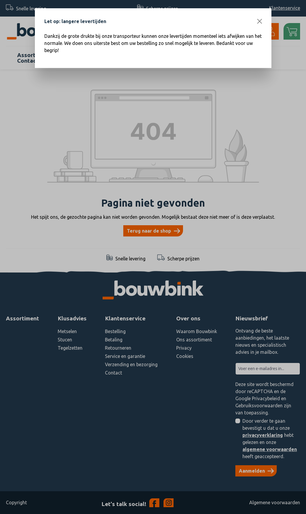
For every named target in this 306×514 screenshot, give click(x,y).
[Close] (259, 21)
